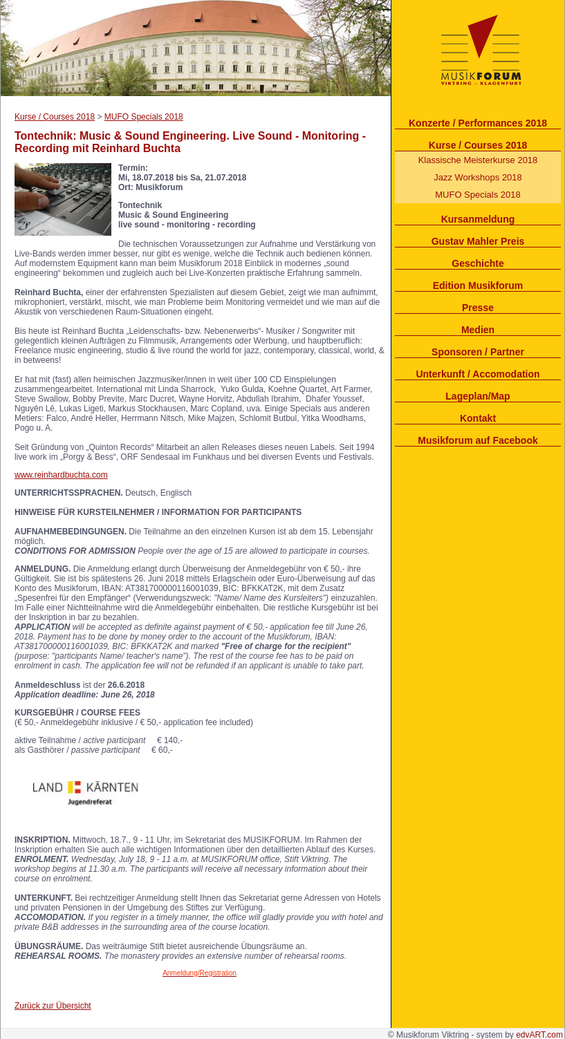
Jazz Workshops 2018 (478, 177)
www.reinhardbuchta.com (61, 475)
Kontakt (478, 418)
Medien (477, 329)
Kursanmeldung (478, 219)
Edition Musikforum (478, 285)
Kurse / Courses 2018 (478, 145)
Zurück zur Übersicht (53, 1006)
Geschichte (477, 263)
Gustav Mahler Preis (478, 241)
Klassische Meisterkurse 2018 (478, 160)
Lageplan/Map (477, 396)
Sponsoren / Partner (478, 351)
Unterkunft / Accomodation (477, 374)
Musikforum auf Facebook (477, 440)
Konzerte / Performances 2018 (478, 123)
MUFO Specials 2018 (478, 194)
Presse (478, 307)
